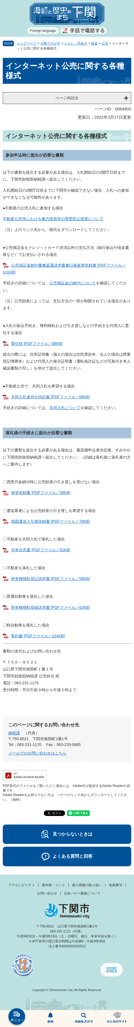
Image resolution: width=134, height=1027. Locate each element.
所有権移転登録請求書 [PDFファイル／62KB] (50, 607)
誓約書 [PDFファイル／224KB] (38, 636)
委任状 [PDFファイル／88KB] (37, 343)
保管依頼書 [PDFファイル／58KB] (40, 492)
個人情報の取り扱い (87, 885)
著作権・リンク (53, 885)
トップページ (27, 43)
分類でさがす (50, 43)
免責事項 (115, 885)
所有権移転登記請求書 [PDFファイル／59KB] (50, 578)
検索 (84, 1018)
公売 (105, 43)
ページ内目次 (67, 98)
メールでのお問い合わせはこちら (37, 753)
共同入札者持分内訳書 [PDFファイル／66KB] (50, 397)
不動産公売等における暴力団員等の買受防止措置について (53, 219)
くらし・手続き (75, 43)
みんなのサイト (117, 1018)
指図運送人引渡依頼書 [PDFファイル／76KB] (50, 521)
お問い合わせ (47, 893)
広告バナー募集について (82, 893)
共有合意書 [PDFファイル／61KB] (40, 550)
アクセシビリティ (21, 885)
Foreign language (43, 31)
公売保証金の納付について (72, 283)
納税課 (14, 733)
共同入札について (64, 407)
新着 (50, 1018)
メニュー (17, 1017)
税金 (94, 43)
